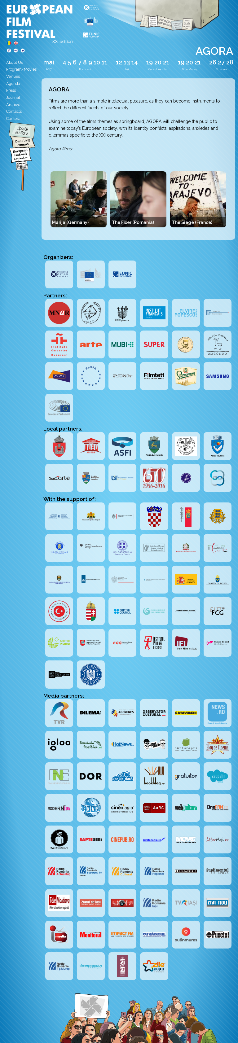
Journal (13, 97)
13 (127, 62)
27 (221, 62)
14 (134, 62)
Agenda (13, 83)
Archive (13, 104)
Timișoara (221, 69)
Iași (127, 69)
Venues (13, 76)
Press (11, 90)
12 (119, 62)
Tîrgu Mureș (189, 69)
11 (104, 62)
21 (166, 62)
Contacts (14, 111)
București (85, 69)
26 (212, 62)
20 (157, 62)
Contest (13, 118)
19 (149, 62)
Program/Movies (21, 69)
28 (229, 62)
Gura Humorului (157, 69)
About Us (14, 62)
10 (97, 62)
